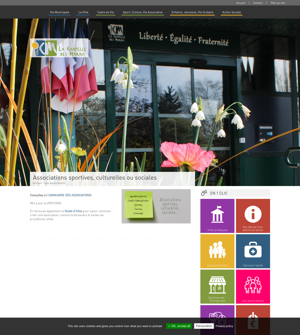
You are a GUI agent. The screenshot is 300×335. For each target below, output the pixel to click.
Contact (258, 2)
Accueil (240, 2)
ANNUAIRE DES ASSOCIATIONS (70, 195)
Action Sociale (231, 12)
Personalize (204, 326)
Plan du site (278, 2)
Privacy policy (224, 326)
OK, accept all (179, 326)
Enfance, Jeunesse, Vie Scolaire (192, 12)
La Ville (83, 12)
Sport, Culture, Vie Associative (142, 12)
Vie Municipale (59, 12)
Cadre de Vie (105, 12)
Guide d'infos (73, 211)
